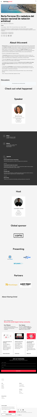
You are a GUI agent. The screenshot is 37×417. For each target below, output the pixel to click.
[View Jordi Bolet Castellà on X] (18, 207)
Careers (2, 397)
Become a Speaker (21, 386)
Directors (2, 388)
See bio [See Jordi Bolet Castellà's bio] (18, 213)
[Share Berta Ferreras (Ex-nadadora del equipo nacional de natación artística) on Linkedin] (6, 36)
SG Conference (21, 384)
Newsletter (20, 390)
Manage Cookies (9, 414)
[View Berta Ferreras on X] (18, 114)
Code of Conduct (23, 411)
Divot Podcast (21, 393)
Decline (4, 411)
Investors (2, 384)
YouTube (20, 392)
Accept (12, 411)
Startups (2, 386)
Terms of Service (18, 411)
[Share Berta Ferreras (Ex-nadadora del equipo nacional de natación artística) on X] (4, 36)
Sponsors (2, 387)
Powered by (18, 415)
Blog (20, 391)
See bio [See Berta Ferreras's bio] (18, 120)
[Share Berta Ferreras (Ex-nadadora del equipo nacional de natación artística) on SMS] (11, 36)
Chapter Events (21, 385)
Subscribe (18, 370)
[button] (35, 1)
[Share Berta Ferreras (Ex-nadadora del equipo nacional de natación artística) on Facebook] (2, 36)
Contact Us (3, 398)
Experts (2, 385)
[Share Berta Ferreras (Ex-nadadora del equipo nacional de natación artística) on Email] (8, 36)
